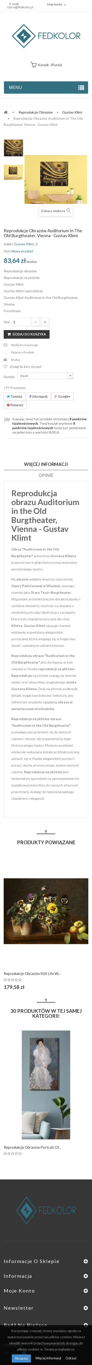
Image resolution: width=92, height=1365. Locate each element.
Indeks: (8, 244)
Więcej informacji (48, 1358)
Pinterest (15, 405)
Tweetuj (14, 396)
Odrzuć (71, 1358)
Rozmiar (10, 377)
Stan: (7, 251)
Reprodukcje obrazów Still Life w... (32, 973)
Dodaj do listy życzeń (25, 366)
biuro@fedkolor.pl (20, 7)
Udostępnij (38, 396)
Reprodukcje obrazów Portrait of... (32, 1147)
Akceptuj (21, 1358)
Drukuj (15, 360)
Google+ (62, 396)
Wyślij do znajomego (24, 345)
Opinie (46, 475)
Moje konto (19, 1290)
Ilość (7, 322)
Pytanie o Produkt (22, 352)
